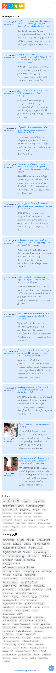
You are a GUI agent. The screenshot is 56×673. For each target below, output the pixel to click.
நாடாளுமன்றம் (11, 570)
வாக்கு (6, 543)
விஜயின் (39, 644)
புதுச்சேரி (38, 501)
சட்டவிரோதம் (41, 551)
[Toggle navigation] (50, 6)
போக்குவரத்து (29, 596)
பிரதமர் (37, 638)
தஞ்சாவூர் (7, 513)
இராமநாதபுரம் (30, 520)
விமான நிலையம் (30, 641)
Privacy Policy (31, 671)
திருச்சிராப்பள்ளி (13, 505)
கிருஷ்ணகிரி (7, 516)
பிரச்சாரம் (8, 539)
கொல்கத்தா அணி (21, 624)
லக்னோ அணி (10, 620)
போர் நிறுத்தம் (10, 582)
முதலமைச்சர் (41, 543)
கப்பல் (35, 610)
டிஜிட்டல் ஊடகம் (11, 638)
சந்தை (45, 607)
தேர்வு (26, 551)
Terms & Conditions (20, 671)
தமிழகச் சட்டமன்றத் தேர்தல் (18, 567)
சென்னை (11, 500)
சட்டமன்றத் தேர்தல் (14, 547)
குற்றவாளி (30, 634)
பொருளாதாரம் (30, 570)
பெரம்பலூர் (31, 523)
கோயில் (44, 596)
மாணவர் (8, 559)
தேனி (23, 527)
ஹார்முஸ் (38, 617)
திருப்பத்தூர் (18, 516)
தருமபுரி (17, 513)
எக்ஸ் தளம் (8, 631)
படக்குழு (37, 589)
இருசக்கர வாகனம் (12, 641)
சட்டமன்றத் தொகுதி (14, 555)
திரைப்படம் (35, 547)
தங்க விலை (48, 638)
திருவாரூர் (18, 520)
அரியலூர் (12, 530)
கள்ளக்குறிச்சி (7, 520)
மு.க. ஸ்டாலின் (28, 600)
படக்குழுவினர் (22, 610)
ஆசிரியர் (45, 624)
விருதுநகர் (38, 513)
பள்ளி (48, 589)
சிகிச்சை (46, 555)
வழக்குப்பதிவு (10, 600)
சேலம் (5, 530)
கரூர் (44, 510)
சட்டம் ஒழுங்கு (9, 644)
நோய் (30, 644)
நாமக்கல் (42, 527)
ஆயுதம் (6, 624)
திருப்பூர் (28, 516)
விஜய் (30, 539)
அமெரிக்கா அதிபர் (26, 593)
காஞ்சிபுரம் (6, 527)
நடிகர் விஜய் (9, 589)
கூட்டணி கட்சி (26, 620)
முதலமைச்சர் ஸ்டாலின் (26, 651)
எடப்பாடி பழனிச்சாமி (33, 578)
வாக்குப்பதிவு (10, 578)
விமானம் (7, 610)
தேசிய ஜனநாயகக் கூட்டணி (17, 617)
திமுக (20, 539)
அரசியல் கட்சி (23, 607)
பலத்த (36, 607)
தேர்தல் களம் (10, 585)
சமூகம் (6, 574)
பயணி (20, 634)
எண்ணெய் (8, 607)
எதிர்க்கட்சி (25, 585)
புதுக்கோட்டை (32, 527)
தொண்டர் (33, 555)
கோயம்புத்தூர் (35, 505)
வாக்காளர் (30, 574)
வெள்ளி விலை (10, 627)
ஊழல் (35, 624)
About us (39, 671)
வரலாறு (46, 570)
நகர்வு (15, 648)
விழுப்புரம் (15, 527)
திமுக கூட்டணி (24, 654)
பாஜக (27, 543)
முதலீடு (17, 574)
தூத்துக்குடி (25, 509)
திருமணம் (39, 585)
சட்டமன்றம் (25, 627)
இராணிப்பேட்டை (8, 523)
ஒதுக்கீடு (38, 631)
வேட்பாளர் (43, 539)
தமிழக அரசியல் (9, 654)
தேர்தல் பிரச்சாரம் (25, 559)
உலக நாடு (26, 638)
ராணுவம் (6, 661)
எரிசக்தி (42, 651)
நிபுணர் (24, 648)
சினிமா (36, 654)
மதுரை (26, 501)
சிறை (20, 614)
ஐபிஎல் (21, 644)
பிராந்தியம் (43, 658)
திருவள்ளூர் (37, 516)
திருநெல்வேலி (10, 509)
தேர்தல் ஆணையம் (43, 627)
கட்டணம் (40, 620)
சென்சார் (16, 658)
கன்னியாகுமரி (43, 520)
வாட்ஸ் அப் (8, 634)
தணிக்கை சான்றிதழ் (35, 603)
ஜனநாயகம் (46, 654)
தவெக (17, 543)
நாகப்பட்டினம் (20, 523)
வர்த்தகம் (6, 658)
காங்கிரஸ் (8, 593)
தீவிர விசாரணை (24, 631)
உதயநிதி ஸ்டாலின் (38, 648)
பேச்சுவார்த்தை (11, 596)
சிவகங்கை (27, 513)
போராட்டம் (8, 614)
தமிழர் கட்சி (8, 651)
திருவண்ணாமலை (44, 523)
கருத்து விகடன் (12, 551)
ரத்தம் (24, 658)
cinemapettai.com (9, 24)
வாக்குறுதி (24, 589)
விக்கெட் (6, 648)
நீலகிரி (50, 527)
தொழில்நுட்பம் (29, 582)
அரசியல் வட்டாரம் (12, 603)
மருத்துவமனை (11, 563)
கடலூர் (36, 509)
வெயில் (33, 658)
